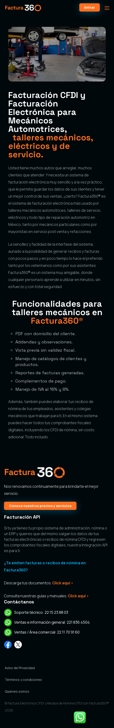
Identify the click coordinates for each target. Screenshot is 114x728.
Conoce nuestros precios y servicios (40, 506)
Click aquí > (62, 583)
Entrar (89, 7)
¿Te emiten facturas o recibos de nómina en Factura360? (45, 566)
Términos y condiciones (23, 679)
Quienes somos (17, 691)
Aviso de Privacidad (20, 668)
